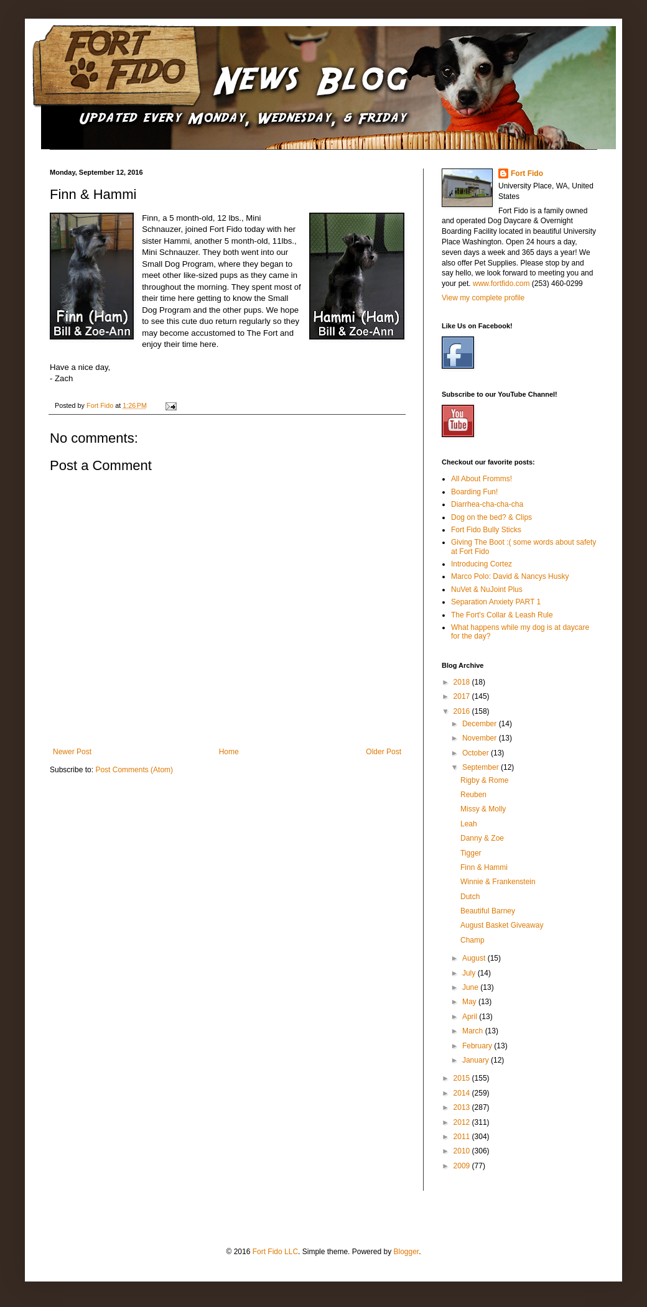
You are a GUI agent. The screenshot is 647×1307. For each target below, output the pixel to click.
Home (229, 751)
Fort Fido (527, 173)
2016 (463, 711)
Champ (472, 940)
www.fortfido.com (501, 283)
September (481, 767)
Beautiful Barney (487, 911)
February (478, 1045)
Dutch (470, 896)
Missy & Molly (483, 809)
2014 (463, 1093)
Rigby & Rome (484, 780)
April (470, 1016)
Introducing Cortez (481, 564)
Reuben (473, 794)
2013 (463, 1107)
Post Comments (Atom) (134, 769)
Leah (468, 824)
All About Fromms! (481, 478)
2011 (463, 1136)
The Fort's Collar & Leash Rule (502, 615)
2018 (463, 682)
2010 (463, 1151)
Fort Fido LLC (275, 1251)
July (470, 973)
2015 (463, 1078)
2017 (463, 696)
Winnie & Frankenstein (498, 881)
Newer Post (72, 751)
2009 (463, 1166)
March (473, 1031)
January (476, 1060)
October (476, 753)
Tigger (471, 853)
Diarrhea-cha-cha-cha (487, 504)
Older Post (383, 751)
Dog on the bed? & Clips (491, 517)
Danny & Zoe (482, 838)
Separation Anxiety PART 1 (496, 602)
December (480, 723)
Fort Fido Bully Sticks (486, 529)
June (471, 987)
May (470, 1001)
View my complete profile (483, 297)
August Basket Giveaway (501, 925)
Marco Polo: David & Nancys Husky (510, 576)
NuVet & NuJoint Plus (487, 589)
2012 (463, 1122)
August (475, 958)
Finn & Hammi (484, 867)
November (480, 738)
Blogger (406, 1251)
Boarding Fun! (474, 491)
